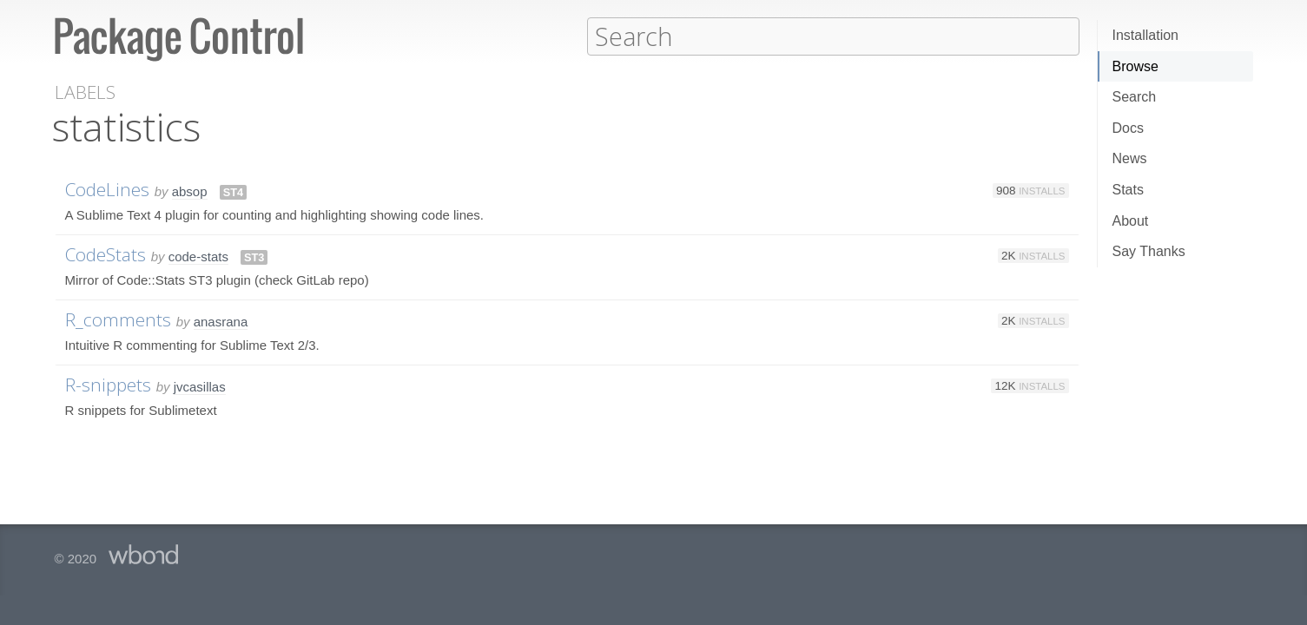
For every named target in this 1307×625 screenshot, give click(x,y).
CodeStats (105, 253)
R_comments (118, 318)
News (1129, 158)
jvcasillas (200, 385)
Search (1134, 96)
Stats (1128, 189)
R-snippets (108, 384)
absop (190, 190)
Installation (1145, 35)
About (1130, 221)
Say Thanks (1148, 251)
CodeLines (107, 188)
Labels (85, 91)
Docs (1128, 128)
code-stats (198, 255)
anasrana (221, 320)
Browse (1135, 66)
